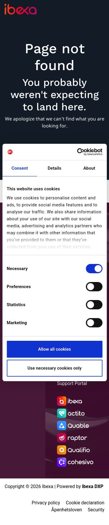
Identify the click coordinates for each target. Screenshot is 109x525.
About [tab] (89, 168)
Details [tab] (54, 168)
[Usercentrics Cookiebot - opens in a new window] (77, 152)
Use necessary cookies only (54, 368)
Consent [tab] (20, 168)
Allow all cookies (54, 349)
